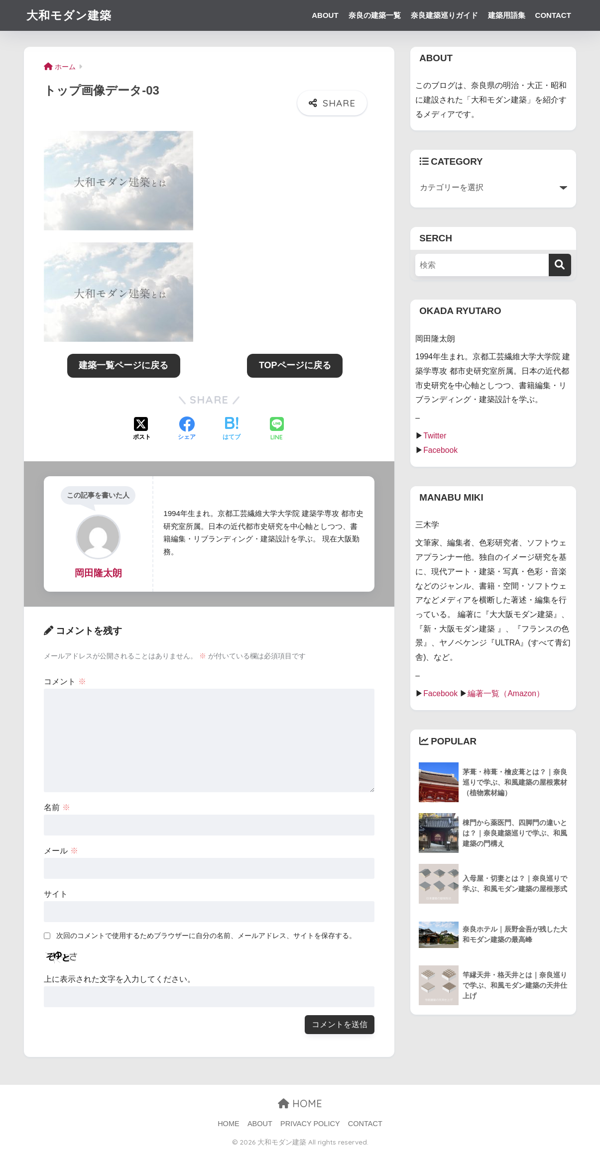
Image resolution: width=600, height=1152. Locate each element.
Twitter (434, 435)
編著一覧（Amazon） (506, 693)
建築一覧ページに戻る (123, 365)
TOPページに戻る (295, 365)
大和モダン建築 (69, 15)
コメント (65, 681)
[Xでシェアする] (142, 429)
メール (61, 850)
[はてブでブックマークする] (231, 429)
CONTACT (553, 15)
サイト (56, 894)
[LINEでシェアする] (277, 429)
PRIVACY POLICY (310, 1124)
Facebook (440, 450)
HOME (300, 1103)
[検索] (560, 265)
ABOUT (325, 15)
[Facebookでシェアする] (187, 429)
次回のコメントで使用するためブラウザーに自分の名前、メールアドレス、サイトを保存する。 (206, 936)
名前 (57, 807)
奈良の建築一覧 (375, 15)
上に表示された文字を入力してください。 (119, 979)
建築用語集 (506, 15)
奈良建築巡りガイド (444, 15)
